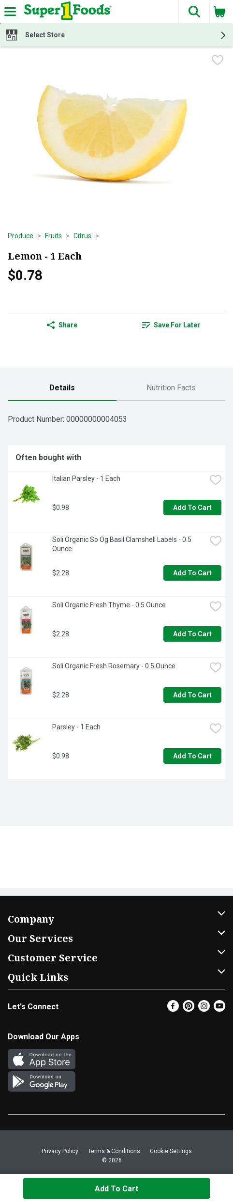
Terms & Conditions (114, 1151)
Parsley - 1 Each (76, 727)
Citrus (82, 236)
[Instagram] (204, 1009)
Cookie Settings (171, 1151)
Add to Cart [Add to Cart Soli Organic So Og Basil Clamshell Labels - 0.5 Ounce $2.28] (192, 573)
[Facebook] (173, 1009)
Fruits (53, 236)
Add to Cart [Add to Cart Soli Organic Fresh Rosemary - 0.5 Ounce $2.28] (192, 695)
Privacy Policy (60, 1151)
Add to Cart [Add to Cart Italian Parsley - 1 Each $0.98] (192, 507)
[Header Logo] (66, 11)
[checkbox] (217, 61)
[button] (193, 11)
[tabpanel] (116, 594)
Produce (20, 236)
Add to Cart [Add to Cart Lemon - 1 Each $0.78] (116, 1188)
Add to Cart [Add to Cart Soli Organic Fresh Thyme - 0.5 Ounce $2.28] (192, 634)
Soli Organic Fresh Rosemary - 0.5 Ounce (113, 666)
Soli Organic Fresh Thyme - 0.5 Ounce (109, 605)
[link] (170, 325)
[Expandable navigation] (10, 11)
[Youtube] (219, 1009)
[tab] (62, 388)
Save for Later (171, 325)
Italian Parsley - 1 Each (86, 478)
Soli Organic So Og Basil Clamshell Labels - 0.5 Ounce (122, 544)
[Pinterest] (188, 1009)
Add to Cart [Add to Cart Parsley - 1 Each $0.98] (192, 756)
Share (62, 325)
